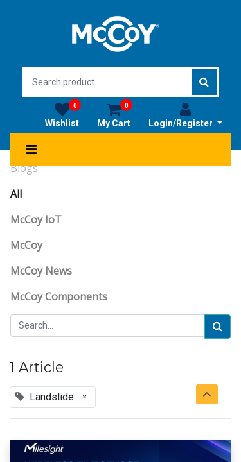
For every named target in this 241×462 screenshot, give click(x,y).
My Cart (114, 114)
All (16, 194)
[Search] (217, 326)
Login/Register (185, 114)
